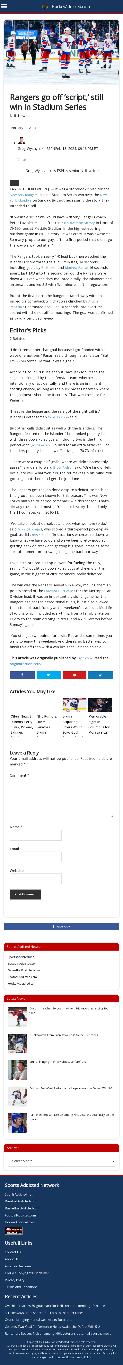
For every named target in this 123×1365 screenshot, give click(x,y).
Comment (19, 771)
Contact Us (13, 1248)
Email (16, 845)
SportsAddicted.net (21, 953)
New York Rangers (25, 194)
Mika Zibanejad (30, 529)
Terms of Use (63, 1353)
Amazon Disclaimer (19, 1262)
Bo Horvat (49, 267)
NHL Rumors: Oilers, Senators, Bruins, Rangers (48, 721)
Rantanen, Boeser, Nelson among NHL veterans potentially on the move (58, 1330)
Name (16, 823)
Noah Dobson (59, 417)
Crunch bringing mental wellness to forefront (38, 1316)
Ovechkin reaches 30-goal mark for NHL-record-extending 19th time (55, 1302)
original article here (26, 663)
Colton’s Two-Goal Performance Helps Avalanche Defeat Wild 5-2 (52, 1323)
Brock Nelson (64, 467)
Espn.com (85, 658)
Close (22, 159)
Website (17, 866)
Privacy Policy (14, 1276)
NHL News (18, 115)
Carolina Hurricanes (60, 590)
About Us (12, 1255)
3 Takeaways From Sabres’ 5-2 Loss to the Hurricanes (44, 1309)
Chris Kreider (41, 534)
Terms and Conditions (21, 1283)
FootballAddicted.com (22, 973)
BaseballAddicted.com (22, 960)
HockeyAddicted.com (71, 6)
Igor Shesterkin (43, 445)
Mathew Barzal (79, 267)
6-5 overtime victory (81, 222)
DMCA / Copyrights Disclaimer (27, 1269)
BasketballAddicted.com (24, 966)
